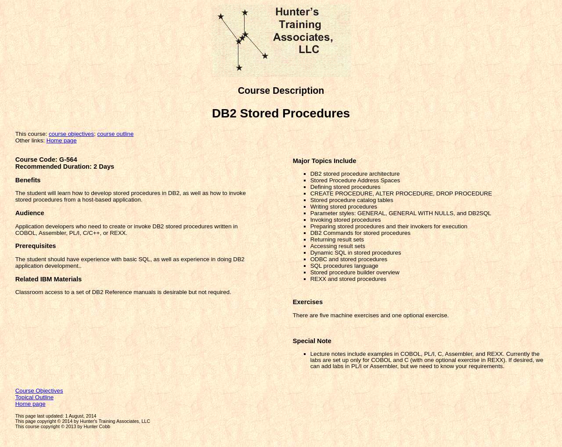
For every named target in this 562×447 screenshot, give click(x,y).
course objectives (71, 134)
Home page (62, 140)
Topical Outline (34, 397)
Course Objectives (39, 390)
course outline (115, 134)
